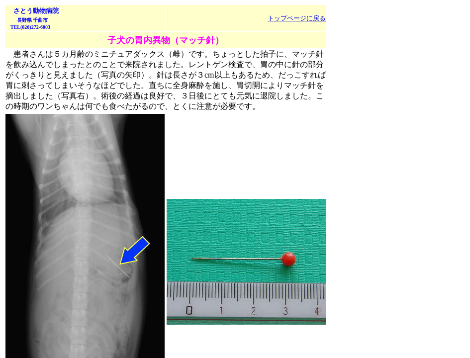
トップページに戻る (297, 18)
